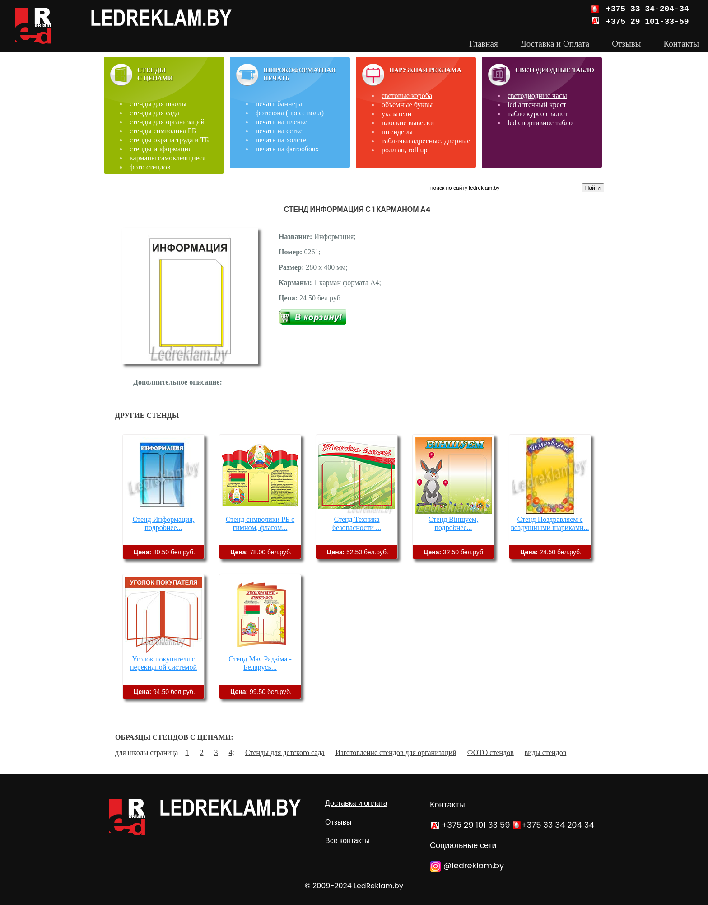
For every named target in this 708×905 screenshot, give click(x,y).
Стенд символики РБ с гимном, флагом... (260, 523)
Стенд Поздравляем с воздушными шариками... (550, 523)
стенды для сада (154, 113)
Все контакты (347, 840)
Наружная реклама (425, 70)
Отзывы (338, 822)
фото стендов (150, 167)
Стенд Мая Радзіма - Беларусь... (260, 663)
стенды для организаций (167, 122)
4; (231, 752)
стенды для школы (158, 104)
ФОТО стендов (490, 752)
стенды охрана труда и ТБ (169, 140)
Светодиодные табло (554, 70)
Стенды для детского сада (285, 752)
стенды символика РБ (163, 131)
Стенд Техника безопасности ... (356, 523)
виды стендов (545, 752)
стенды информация (161, 149)
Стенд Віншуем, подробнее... (453, 523)
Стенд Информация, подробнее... (163, 523)
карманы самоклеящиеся (167, 158)
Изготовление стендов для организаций (395, 752)
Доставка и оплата (356, 803)
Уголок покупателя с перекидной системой (163, 663)
